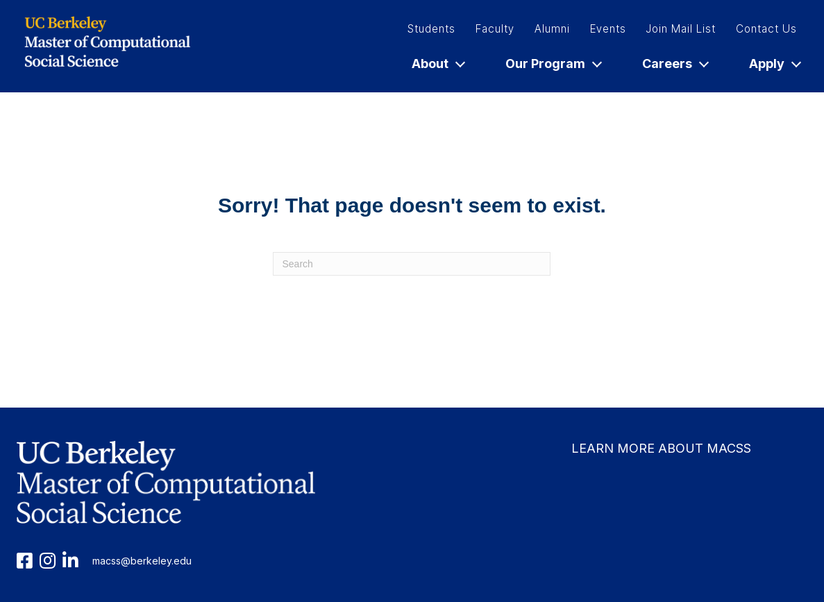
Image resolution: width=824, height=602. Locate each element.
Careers (674, 63)
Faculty (495, 28)
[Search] (411, 264)
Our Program (552, 63)
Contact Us (766, 28)
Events (608, 28)
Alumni (552, 28)
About (438, 63)
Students (431, 28)
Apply (774, 63)
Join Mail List (681, 28)
